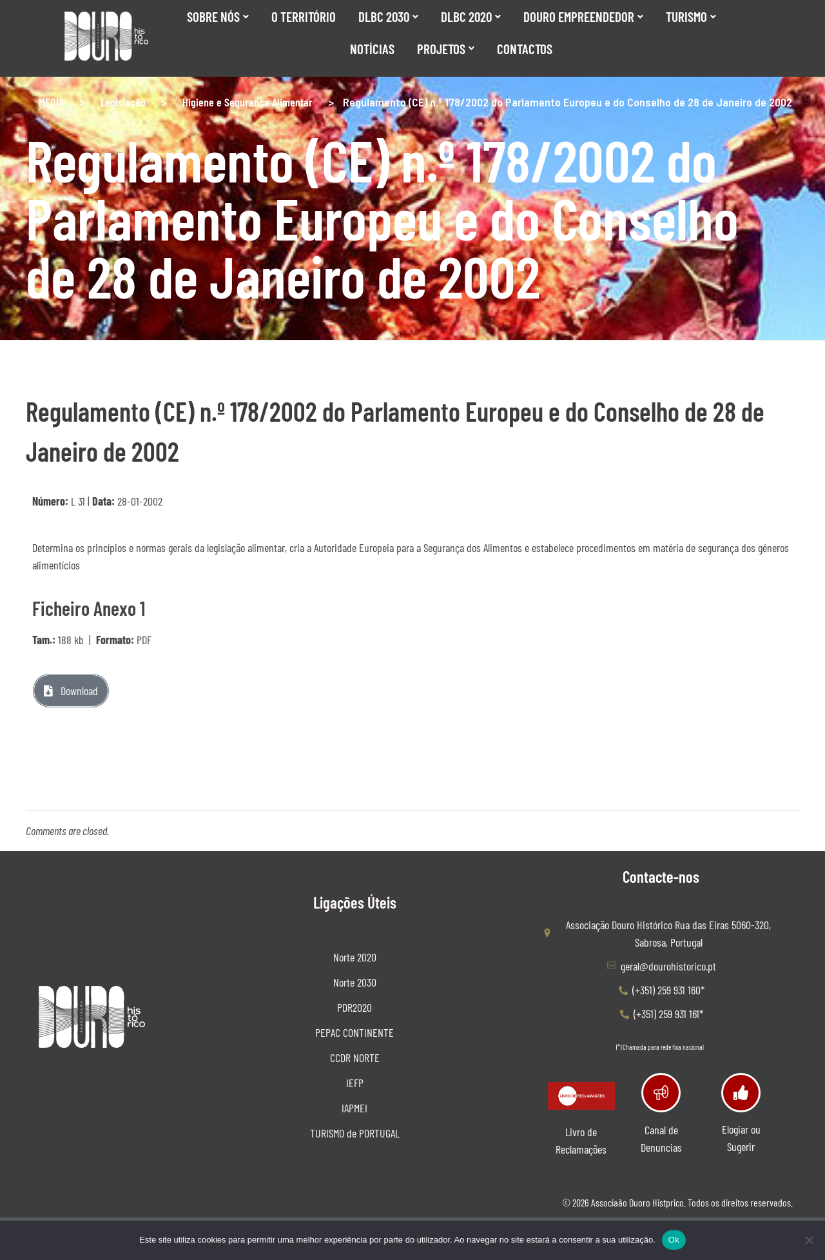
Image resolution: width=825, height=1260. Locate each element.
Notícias (372, 49)
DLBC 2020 (471, 16)
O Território (303, 16)
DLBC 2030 (388, 16)
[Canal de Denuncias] (661, 1092)
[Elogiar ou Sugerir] (741, 1092)
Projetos (445, 49)
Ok (673, 1240)
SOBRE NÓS (218, 16)
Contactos (524, 49)
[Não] (808, 1240)
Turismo (691, 16)
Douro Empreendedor (583, 16)
